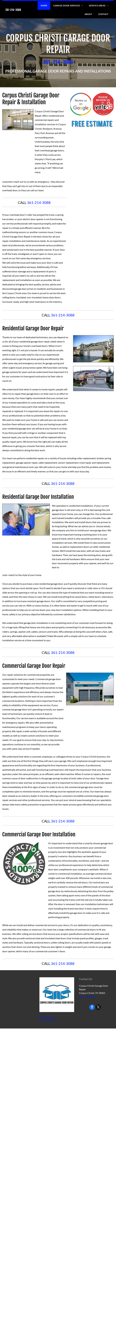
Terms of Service (47, 1020)
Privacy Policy (46, 1017)
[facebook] (92, 1007)
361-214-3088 (39, 202)
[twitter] (98, 1007)
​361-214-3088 (58, 62)
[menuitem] (44, 5)
